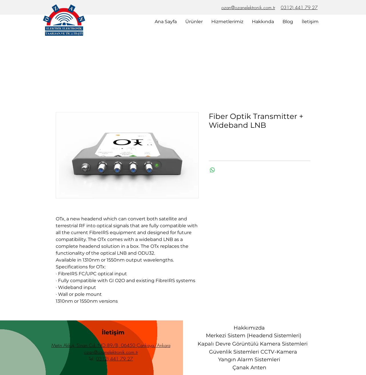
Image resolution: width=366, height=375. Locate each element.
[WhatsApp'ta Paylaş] (212, 170)
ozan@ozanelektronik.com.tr (248, 7)
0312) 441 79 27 (299, 7)
